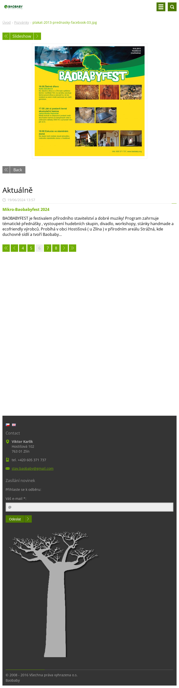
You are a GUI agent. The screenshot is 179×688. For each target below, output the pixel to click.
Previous (6, 36)
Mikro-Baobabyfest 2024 (25, 209)
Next (37, 36)
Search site (172, 6)
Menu (160, 6)
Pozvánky (21, 22)
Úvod (6, 22)
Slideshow (21, 36)
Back (17, 169)
